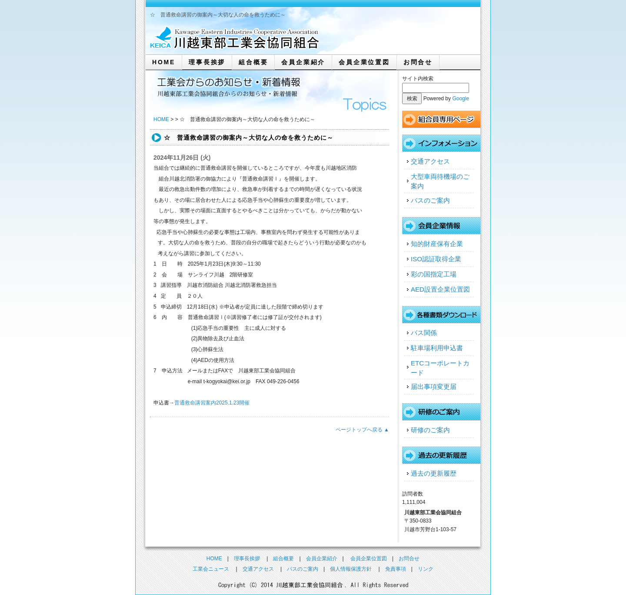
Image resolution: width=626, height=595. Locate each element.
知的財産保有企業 (437, 243)
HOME (163, 62)
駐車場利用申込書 (437, 348)
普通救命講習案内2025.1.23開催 (212, 403)
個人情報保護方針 (351, 569)
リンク (425, 569)
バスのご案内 (430, 200)
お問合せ (418, 62)
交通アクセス (430, 161)
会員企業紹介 (303, 62)
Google (460, 98)
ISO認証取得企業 (436, 259)
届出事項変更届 (433, 386)
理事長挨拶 (207, 62)
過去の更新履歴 (433, 473)
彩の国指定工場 (433, 274)
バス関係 (424, 332)
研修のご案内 (430, 430)
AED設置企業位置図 (440, 289)
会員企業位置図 (364, 62)
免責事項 (395, 569)
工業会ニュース (211, 569)
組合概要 (253, 62)
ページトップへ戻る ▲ (362, 430)
